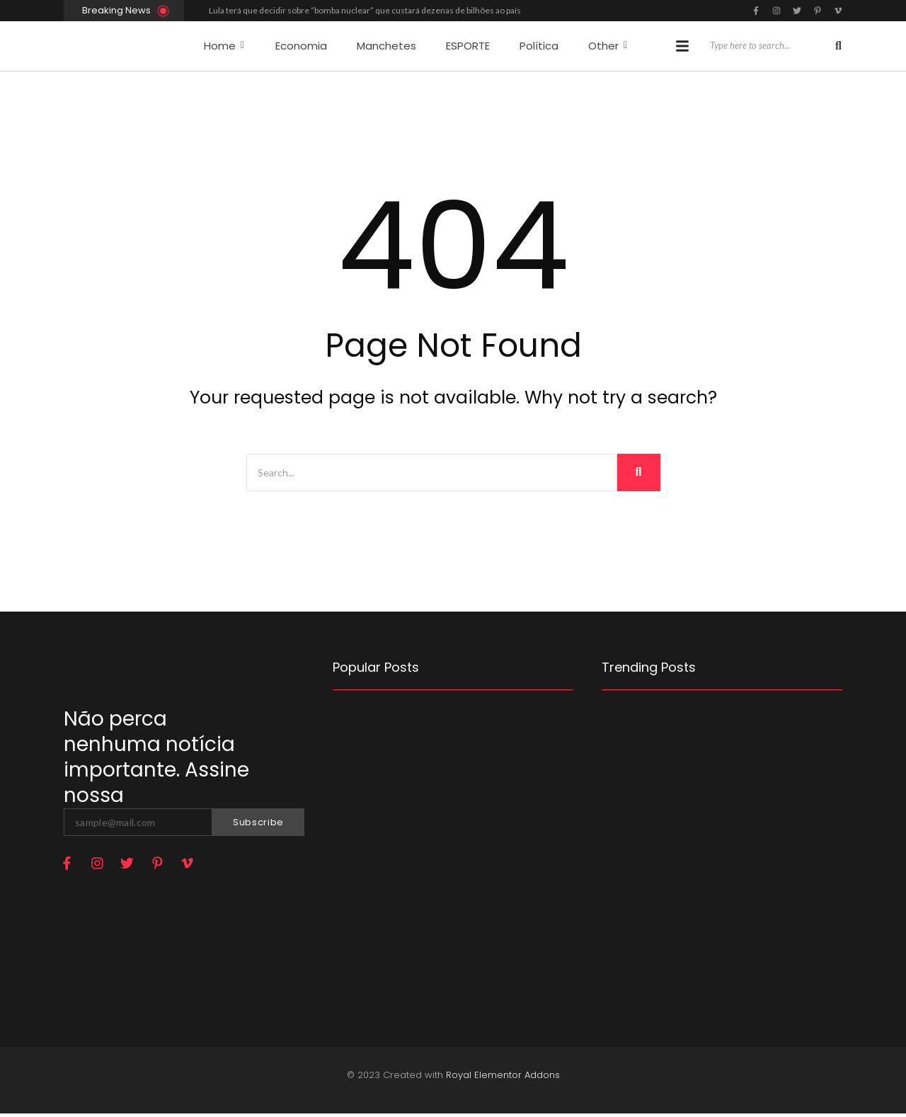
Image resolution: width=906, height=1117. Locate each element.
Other (607, 45)
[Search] (769, 46)
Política (539, 45)
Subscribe (258, 822)
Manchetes (386, 45)
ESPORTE (468, 45)
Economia (301, 45)
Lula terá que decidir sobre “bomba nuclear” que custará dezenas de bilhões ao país (365, 10)
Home (224, 45)
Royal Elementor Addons (503, 1078)
